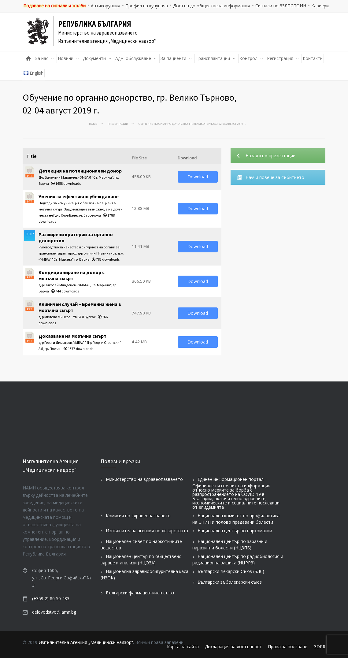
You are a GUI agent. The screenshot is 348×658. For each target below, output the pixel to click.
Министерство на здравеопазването (144, 479)
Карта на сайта (183, 646)
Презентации (118, 124)
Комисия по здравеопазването (138, 516)
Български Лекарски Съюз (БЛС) (231, 571)
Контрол (248, 58)
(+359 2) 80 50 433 (50, 598)
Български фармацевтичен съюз (140, 593)
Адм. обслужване (133, 58)
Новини (65, 58)
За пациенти (173, 58)
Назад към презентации (266, 155)
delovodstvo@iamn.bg (54, 612)
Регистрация (280, 58)
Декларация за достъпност (233, 646)
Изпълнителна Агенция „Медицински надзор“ (86, 642)
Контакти (313, 58)
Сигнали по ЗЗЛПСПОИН (280, 6)
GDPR (319, 646)
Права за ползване (287, 646)
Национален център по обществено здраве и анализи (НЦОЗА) (141, 559)
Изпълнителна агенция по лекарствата (147, 530)
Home (93, 124)
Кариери (320, 6)
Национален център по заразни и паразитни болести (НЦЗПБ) (229, 544)
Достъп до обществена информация (211, 6)
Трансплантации (213, 58)
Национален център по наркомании (235, 530)
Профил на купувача (146, 6)
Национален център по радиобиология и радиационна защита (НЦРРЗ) (237, 559)
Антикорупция (105, 6)
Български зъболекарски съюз (230, 582)
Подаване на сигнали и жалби (54, 6)
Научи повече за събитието (270, 177)
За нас (41, 58)
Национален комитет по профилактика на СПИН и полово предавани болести (236, 519)
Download (197, 177)
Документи (94, 58)
